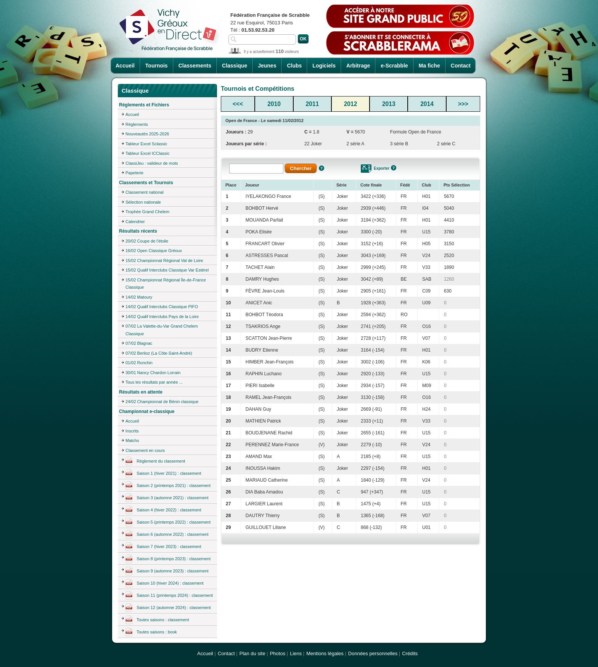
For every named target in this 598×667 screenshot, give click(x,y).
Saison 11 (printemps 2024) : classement (169, 596)
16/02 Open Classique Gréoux (153, 250)
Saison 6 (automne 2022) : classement (167, 535)
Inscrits (132, 431)
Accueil (125, 66)
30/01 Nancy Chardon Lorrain (152, 372)
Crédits (410, 653)
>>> (463, 104)
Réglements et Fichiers (144, 105)
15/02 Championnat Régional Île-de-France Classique (165, 284)
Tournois (156, 66)
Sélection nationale (143, 202)
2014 (427, 104)
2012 (350, 104)
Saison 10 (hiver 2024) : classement (164, 583)
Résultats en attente (140, 392)
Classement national (144, 192)
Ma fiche (429, 66)
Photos (277, 653)
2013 (388, 104)
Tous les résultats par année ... (154, 382)
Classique (234, 66)
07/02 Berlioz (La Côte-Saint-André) (158, 353)
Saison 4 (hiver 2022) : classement (163, 510)
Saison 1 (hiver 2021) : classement (163, 474)
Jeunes (267, 66)
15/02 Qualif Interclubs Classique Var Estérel (167, 270)
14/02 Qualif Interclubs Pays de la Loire (162, 316)
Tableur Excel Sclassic (146, 143)
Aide (321, 168)
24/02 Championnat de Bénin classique (161, 401)
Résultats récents (138, 231)
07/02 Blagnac (138, 343)
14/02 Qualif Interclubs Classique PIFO (161, 306)
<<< (238, 104)
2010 (274, 104)
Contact (461, 66)
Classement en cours (145, 450)
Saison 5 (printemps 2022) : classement (168, 522)
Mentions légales (325, 653)
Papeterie (134, 172)
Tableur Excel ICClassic (147, 153)
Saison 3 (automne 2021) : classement (167, 498)
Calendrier (135, 221)
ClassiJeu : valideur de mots (151, 163)
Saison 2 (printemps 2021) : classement (168, 486)
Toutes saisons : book (151, 632)
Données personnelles (372, 653)
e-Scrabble (394, 66)
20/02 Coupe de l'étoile (146, 241)
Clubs (294, 66)
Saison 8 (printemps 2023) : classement (168, 559)
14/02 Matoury (138, 297)
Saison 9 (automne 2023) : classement (167, 571)
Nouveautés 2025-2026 (147, 134)
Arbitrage (358, 66)
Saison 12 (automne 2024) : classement (168, 608)
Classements (194, 66)
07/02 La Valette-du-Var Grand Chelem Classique (161, 330)
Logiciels (324, 66)
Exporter (381, 168)
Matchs (132, 440)
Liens (296, 653)
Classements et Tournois (146, 182)
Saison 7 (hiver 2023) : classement (163, 547)
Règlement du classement (155, 461)
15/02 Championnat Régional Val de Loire (164, 260)
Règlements (136, 124)
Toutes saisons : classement (157, 620)
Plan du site (252, 653)
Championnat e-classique (146, 411)
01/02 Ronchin (139, 362)
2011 (312, 104)
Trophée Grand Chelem (147, 211)
